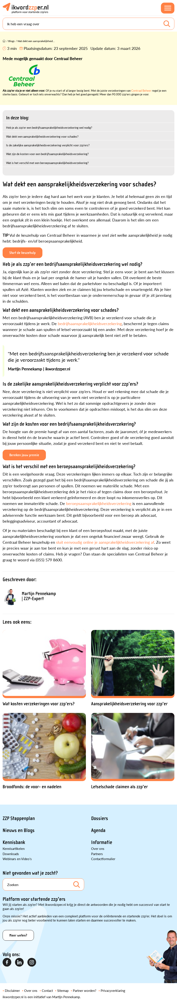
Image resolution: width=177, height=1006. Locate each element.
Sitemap (62, 990)
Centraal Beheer (141, 90)
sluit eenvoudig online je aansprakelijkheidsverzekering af (105, 542)
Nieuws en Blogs (19, 830)
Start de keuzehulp (22, 253)
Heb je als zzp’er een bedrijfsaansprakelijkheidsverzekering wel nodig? (49, 127)
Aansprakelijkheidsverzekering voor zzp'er (129, 704)
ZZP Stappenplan (19, 818)
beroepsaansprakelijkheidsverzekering (99, 503)
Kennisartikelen (14, 848)
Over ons (97, 848)
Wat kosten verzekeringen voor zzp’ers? (39, 704)
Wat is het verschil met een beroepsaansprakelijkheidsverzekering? (47, 163)
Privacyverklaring (113, 990)
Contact (47, 990)
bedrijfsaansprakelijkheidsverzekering (90, 323)
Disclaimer (12, 990)
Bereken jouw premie (24, 455)
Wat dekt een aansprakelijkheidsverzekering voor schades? (42, 136)
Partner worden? (84, 990)
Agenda (98, 830)
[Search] (88, 24)
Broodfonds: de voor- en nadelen (32, 787)
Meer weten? (18, 935)
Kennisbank (14, 842)
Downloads (11, 853)
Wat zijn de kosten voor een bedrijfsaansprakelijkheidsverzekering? (47, 154)
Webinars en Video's (17, 858)
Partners (97, 853)
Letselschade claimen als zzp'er (119, 787)
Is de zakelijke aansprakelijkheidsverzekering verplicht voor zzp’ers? (48, 145)
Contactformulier (103, 858)
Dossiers (99, 818)
